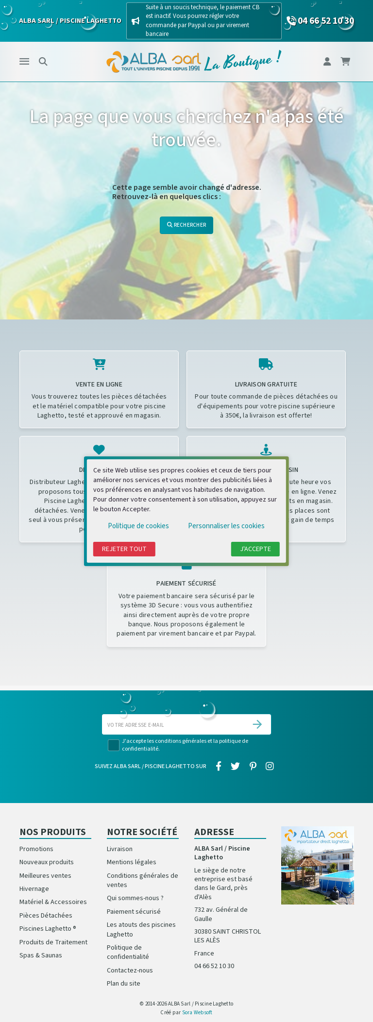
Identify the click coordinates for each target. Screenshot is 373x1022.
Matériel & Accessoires (53, 902)
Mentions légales (131, 862)
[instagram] (269, 767)
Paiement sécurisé (134, 912)
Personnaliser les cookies (226, 526)
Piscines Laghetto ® (47, 929)
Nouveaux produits (46, 862)
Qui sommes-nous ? (135, 898)
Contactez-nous (130, 970)
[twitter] (235, 767)
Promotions (36, 849)
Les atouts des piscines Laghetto (141, 929)
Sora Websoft (197, 1012)
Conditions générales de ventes (142, 880)
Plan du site (123, 983)
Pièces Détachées (45, 916)
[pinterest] (253, 767)
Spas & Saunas (40, 955)
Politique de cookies (138, 526)
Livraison (120, 849)
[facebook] (218, 767)
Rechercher (186, 225)
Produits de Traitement (53, 942)
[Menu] (24, 61)
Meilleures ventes (45, 876)
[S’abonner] (257, 724)
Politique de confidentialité (128, 952)
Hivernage (34, 889)
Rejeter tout (124, 549)
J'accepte (255, 549)
